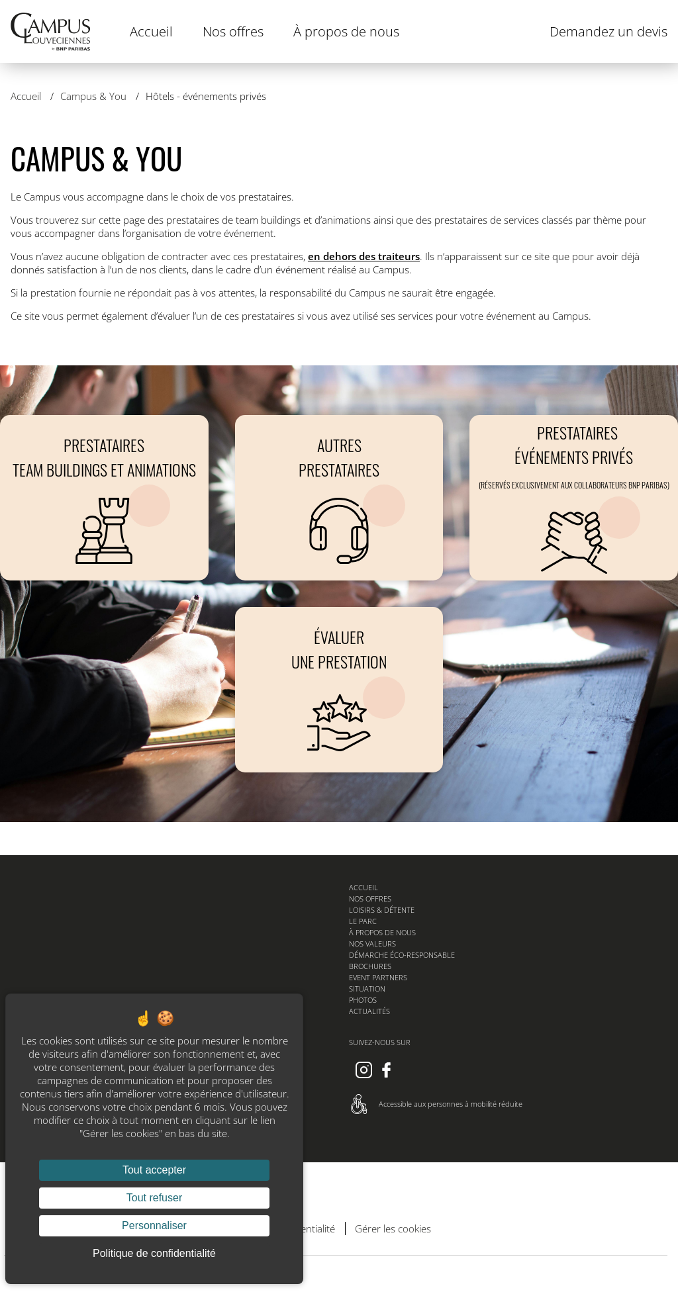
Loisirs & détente (381, 910)
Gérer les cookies (393, 1228)
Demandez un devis (608, 31)
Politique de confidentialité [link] (154, 1253)
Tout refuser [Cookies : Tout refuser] (154, 1197)
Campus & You (94, 96)
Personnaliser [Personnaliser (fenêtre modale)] (154, 1225)
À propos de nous (346, 31)
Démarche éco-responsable (402, 955)
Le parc (363, 921)
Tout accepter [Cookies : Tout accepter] (154, 1170)
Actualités (369, 1011)
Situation (367, 989)
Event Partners (378, 977)
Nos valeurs (372, 943)
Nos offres (233, 31)
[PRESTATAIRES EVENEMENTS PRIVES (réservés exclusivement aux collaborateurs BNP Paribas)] (573, 497)
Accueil (151, 31)
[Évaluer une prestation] (339, 689)
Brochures (370, 966)
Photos (363, 1000)
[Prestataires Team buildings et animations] (104, 497)
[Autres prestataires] (339, 497)
